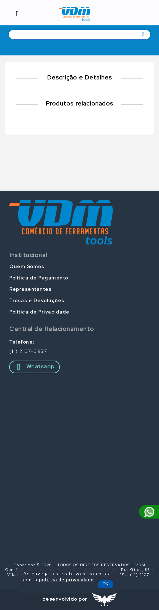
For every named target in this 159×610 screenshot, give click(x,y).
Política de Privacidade (39, 312)
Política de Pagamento (38, 278)
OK (105, 584)
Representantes (30, 289)
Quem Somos (26, 266)
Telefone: (22, 342)
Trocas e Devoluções (36, 300)
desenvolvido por (64, 599)
